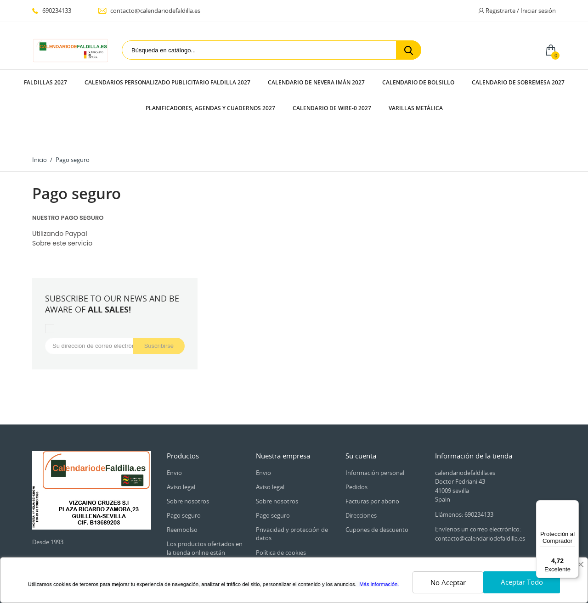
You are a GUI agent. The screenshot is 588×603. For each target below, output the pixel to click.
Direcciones (361, 463)
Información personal (374, 421)
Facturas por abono (372, 449)
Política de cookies (281, 501)
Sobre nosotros (188, 449)
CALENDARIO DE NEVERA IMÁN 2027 (316, 82)
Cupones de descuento (376, 478)
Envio (174, 421)
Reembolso (182, 478)
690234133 (51, 10)
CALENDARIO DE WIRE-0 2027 (332, 108)
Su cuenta (360, 403)
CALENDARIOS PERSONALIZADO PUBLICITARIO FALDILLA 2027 (167, 82)
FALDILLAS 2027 (45, 82)
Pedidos (356, 435)
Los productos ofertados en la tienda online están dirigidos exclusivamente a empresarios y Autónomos (205, 504)
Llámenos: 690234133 (464, 462)
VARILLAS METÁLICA (416, 108)
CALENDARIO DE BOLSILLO (418, 82)
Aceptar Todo (522, 581)
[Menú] (573, 505)
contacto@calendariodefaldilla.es (149, 10)
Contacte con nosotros (287, 537)
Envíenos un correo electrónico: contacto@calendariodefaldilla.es (480, 482)
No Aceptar (448, 582)
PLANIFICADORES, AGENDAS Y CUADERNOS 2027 (210, 108)
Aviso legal (181, 435)
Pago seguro (184, 463)
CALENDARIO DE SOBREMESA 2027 (518, 82)
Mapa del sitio (275, 551)
